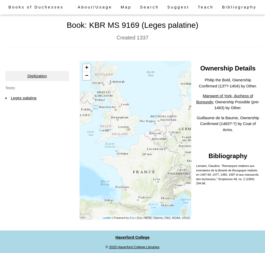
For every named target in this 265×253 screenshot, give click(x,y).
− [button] (87, 76)
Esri (132, 217)
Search (149, 7)
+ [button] (87, 68)
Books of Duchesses (36, 7)
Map (126, 7)
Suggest (178, 7)
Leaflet (107, 217)
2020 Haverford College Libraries (134, 247)
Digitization (37, 76)
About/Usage (95, 7)
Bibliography (239, 7)
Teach (205, 7)
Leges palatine (24, 98)
